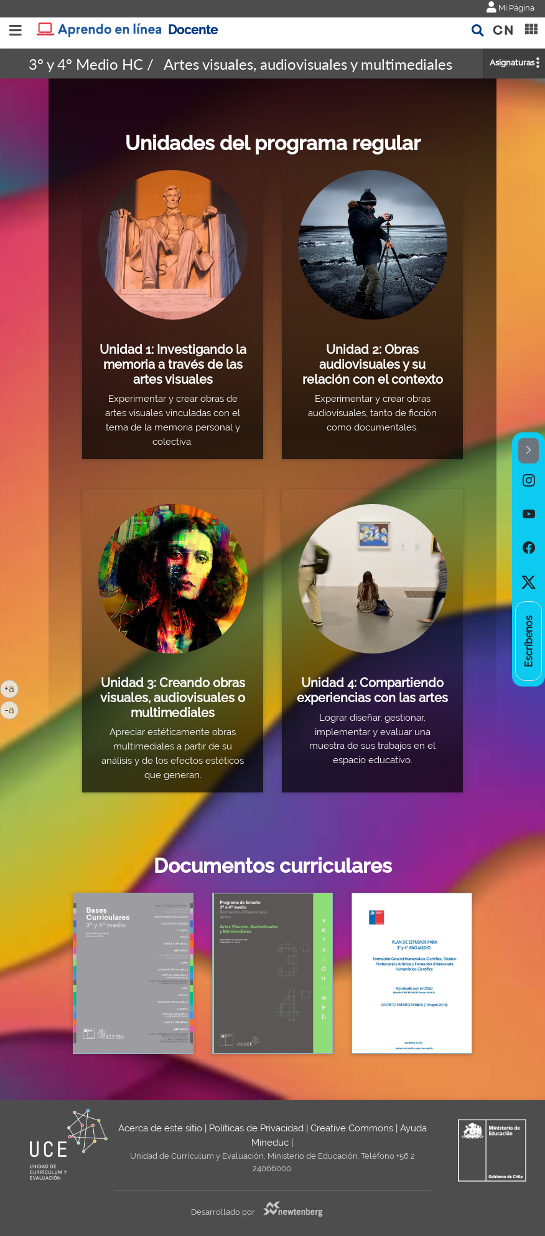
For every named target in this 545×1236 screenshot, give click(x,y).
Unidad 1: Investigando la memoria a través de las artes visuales (173, 364)
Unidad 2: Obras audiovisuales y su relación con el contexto (372, 364)
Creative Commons (351, 1128)
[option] (528, 480)
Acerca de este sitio (160, 1128)
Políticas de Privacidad (256, 1128)
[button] (528, 450)
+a (11, 688)
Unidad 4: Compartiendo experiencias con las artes (372, 690)
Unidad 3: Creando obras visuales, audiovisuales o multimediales (172, 697)
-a (11, 709)
